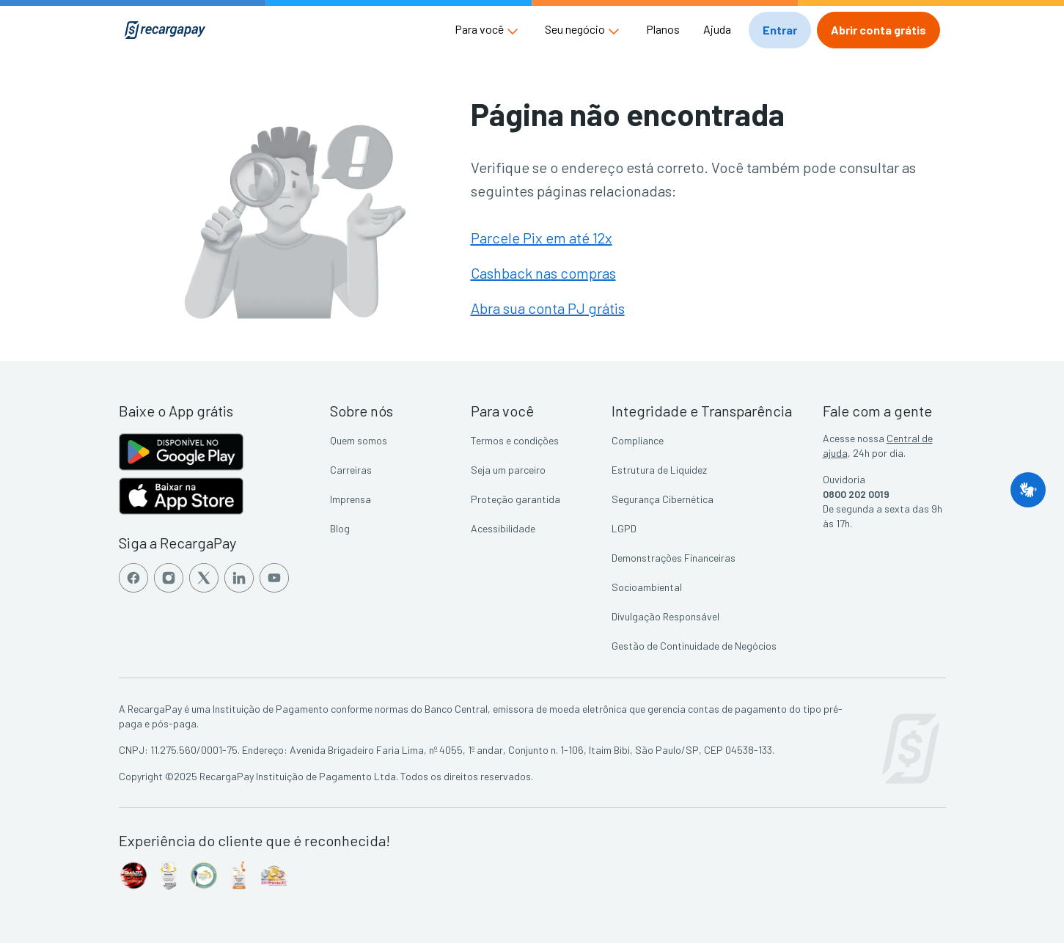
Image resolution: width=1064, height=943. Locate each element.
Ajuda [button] (717, 29)
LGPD (624, 528)
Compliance (638, 440)
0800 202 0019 (856, 494)
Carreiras (351, 469)
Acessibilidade (503, 528)
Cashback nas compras (543, 273)
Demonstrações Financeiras (673, 557)
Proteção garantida (515, 499)
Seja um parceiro (508, 469)
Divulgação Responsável (665, 616)
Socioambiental (647, 587)
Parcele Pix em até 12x (541, 237)
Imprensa (350, 499)
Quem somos (358, 440)
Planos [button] (663, 29)
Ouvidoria (844, 479)
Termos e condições (515, 440)
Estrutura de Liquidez (659, 469)
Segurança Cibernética (662, 499)
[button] (488, 29)
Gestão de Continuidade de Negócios (694, 645)
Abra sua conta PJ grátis (548, 308)
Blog (340, 528)
